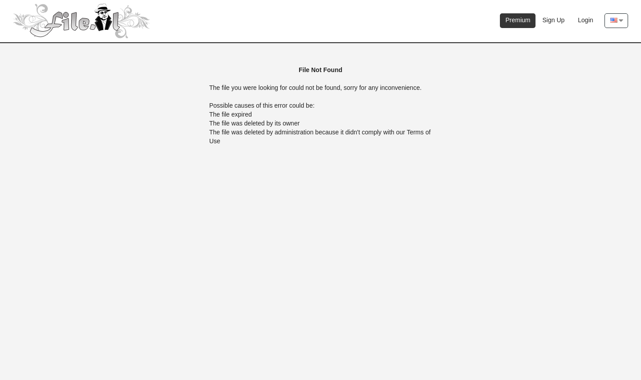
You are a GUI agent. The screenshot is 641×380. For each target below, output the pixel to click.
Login (585, 20)
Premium (517, 20)
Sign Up (553, 20)
